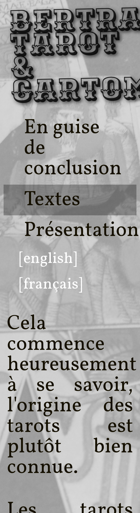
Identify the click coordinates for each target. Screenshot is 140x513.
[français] (51, 284)
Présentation (81, 230)
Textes (52, 200)
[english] (48, 259)
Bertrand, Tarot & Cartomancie (20, 56)
